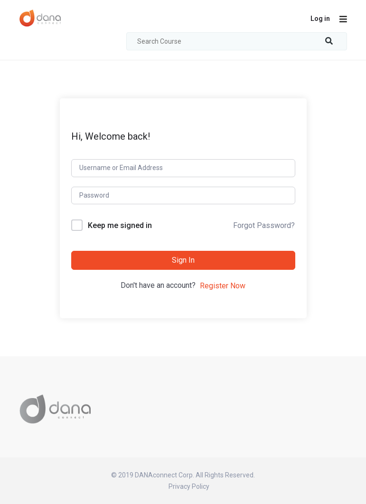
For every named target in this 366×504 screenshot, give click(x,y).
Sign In (183, 260)
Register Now (222, 285)
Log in (320, 18)
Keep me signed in (120, 225)
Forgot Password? (264, 225)
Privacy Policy (189, 486)
